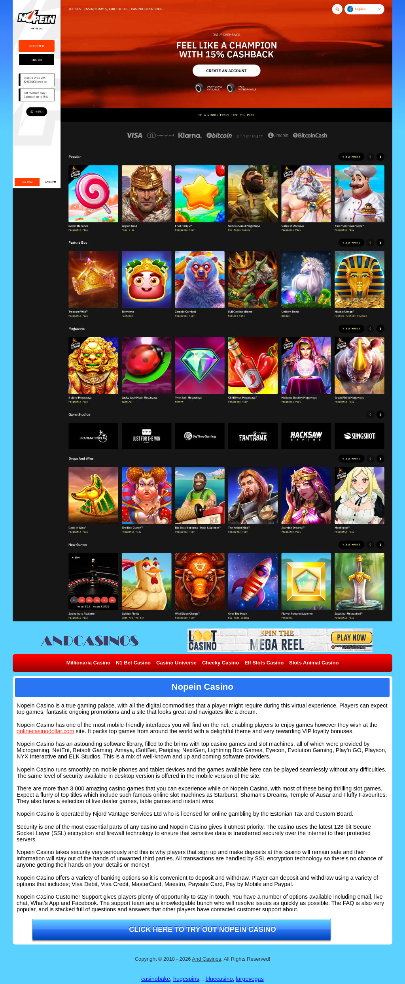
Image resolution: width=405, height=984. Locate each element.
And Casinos (206, 959)
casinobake (155, 979)
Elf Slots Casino (264, 663)
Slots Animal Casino (314, 663)
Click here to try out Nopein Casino (202, 929)
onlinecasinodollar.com (45, 731)
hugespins (186, 979)
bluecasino (219, 979)
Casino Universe (176, 663)
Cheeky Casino (220, 663)
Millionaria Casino (88, 663)
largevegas (249, 979)
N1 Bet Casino (133, 663)
